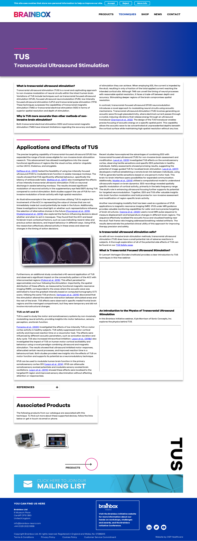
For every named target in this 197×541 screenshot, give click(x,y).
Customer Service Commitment (100, 537)
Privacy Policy (48, 537)
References (25, 387)
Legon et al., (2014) (38, 370)
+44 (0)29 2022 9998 (24, 526)
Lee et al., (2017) (170, 169)
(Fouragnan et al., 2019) (78, 211)
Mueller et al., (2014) (122, 180)
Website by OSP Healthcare (169, 537)
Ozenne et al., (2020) (130, 212)
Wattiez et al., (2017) (57, 179)
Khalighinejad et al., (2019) (30, 214)
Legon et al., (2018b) (82, 338)
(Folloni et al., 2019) (50, 280)
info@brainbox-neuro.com (27, 523)
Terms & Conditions (24, 537)
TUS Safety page (124, 245)
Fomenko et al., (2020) (28, 327)
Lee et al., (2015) (121, 160)
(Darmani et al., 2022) (122, 119)
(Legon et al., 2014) (53, 364)
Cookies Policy (69, 537)
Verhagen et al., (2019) (67, 294)
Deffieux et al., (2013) (27, 171)
